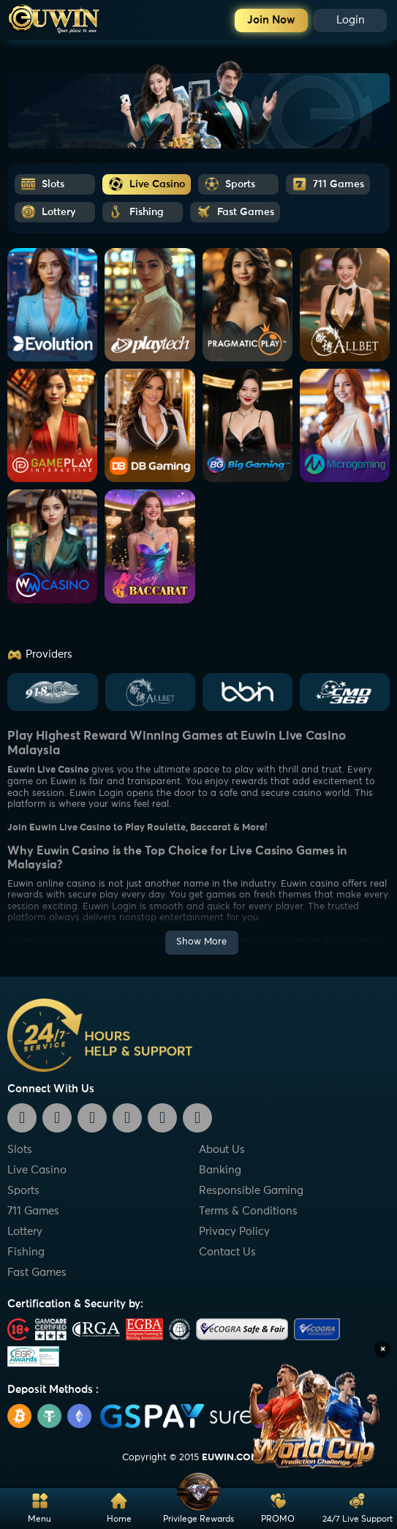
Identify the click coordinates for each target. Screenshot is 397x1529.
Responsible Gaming (251, 1190)
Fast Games (37, 1272)
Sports (23, 1190)
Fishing (26, 1252)
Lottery (24, 1231)
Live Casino (37, 1170)
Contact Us (227, 1252)
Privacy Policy (234, 1231)
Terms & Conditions (248, 1211)
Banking (220, 1170)
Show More (201, 942)
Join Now (271, 20)
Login (350, 20)
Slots (19, 1149)
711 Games (33, 1211)
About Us (222, 1149)
